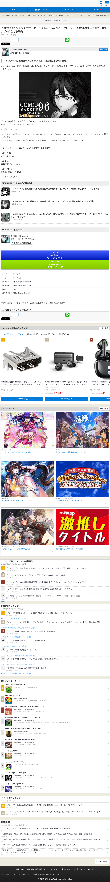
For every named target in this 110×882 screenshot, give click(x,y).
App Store (55, 255)
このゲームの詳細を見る (22, 243)
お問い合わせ (20, 869)
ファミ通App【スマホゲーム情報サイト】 (16, 15)
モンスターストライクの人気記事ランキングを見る (18, 664)
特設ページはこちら (11, 129)
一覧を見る (104, 328)
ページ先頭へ (103, 861)
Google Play (55, 265)
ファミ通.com (77, 869)
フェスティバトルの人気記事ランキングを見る (16, 637)
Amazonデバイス (48, 334)
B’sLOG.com (88, 869)
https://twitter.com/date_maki (22, 285)
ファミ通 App (9, 3)
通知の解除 (66, 869)
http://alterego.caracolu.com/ (22, 281)
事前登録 (48, 20)
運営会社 (38, 869)
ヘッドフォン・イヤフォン (13, 334)
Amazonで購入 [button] (22, 399)
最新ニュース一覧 (39, 15)
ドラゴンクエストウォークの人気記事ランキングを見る (19, 628)
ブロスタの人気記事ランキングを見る (14, 646)
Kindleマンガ (32, 334)
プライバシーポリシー (51, 869)
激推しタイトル (59, 20)
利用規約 (30, 869)
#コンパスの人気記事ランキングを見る (14, 618)
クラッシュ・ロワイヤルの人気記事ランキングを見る (18, 655)
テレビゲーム (64, 334)
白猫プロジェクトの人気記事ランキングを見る (16, 673)
